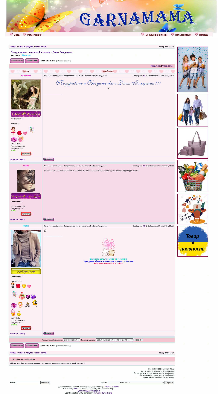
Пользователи (181, 34)
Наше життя (40, 47)
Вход (14, 34)
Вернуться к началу (17, 159)
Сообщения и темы (154, 34)
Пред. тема (156, 66)
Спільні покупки (25, 47)
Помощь (201, 34)
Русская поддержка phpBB (88, 391)
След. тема (167, 66)
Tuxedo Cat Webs (111, 387)
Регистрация (32, 34)
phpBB (76, 389)
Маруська (26, 55)
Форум (13, 47)
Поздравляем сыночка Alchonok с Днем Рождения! (41, 52)
